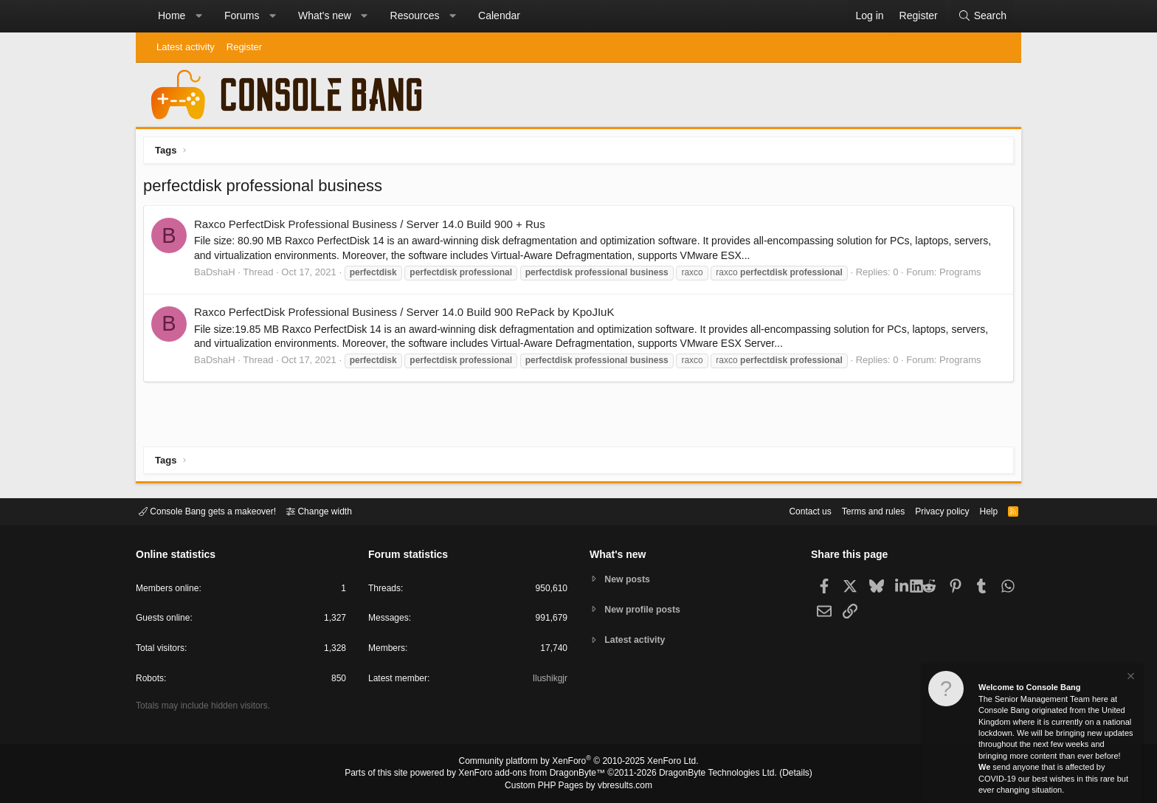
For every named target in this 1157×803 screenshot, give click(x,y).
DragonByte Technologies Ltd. (706, 774)
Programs (963, 275)
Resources (415, 15)
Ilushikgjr (548, 680)
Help (980, 510)
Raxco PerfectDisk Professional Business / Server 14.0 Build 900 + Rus (373, 227)
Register (244, 46)
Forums (241, 15)
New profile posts (645, 609)
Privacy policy (929, 510)
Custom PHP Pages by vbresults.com (578, 786)
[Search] (982, 16)
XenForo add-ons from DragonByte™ (536, 774)
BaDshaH (218, 275)
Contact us (787, 510)
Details (777, 774)
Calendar (499, 15)
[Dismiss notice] (1130, 678)
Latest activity (185, 46)
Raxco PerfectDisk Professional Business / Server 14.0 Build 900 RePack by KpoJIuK (408, 315)
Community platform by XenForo (578, 763)
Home (171, 15)
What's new (324, 15)
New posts (630, 578)
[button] (198, 16)
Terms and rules (855, 510)
